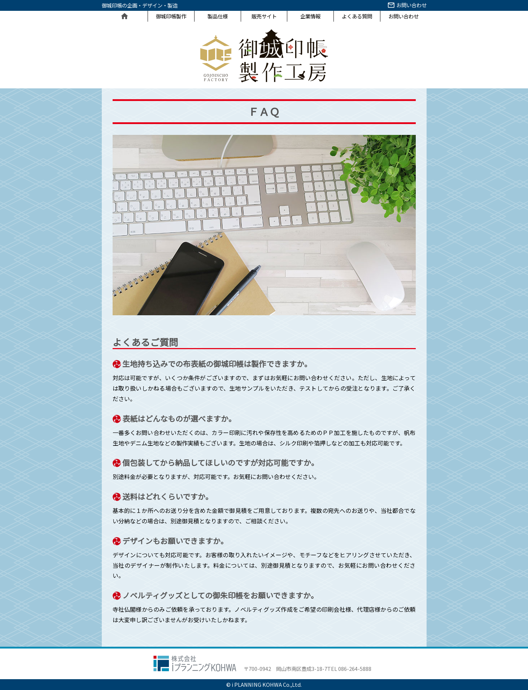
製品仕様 (218, 16)
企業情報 (310, 16)
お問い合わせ (406, 6)
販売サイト (264, 16)
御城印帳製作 (171, 16)
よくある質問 (357, 16)
